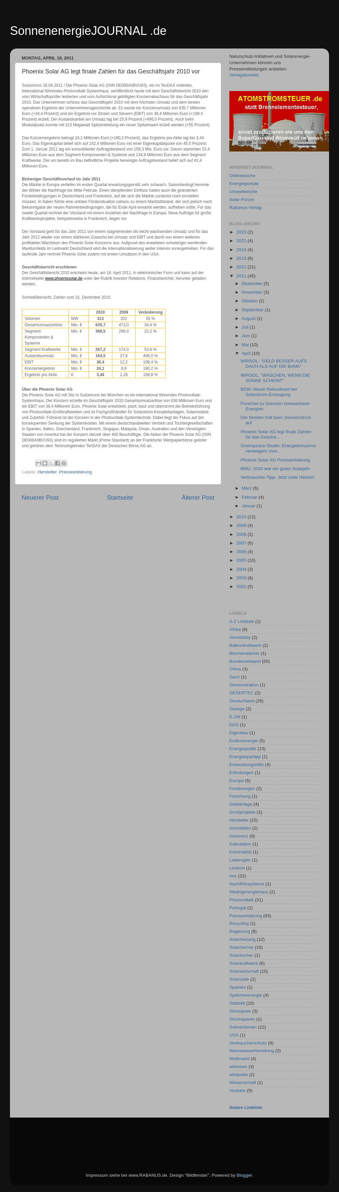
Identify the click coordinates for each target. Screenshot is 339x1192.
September (253, 309)
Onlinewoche (242, 175)
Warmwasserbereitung (251, 1050)
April (247, 353)
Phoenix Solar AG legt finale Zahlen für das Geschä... (276, 434)
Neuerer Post (40, 497)
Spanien (237, 987)
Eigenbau (238, 732)
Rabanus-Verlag (245, 207)
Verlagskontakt (244, 74)
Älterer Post (197, 497)
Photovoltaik (241, 899)
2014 (242, 249)
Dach (234, 676)
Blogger (244, 1175)
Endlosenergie (243, 740)
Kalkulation (240, 844)
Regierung (239, 931)
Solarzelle (239, 979)
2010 (242, 516)
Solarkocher (241, 955)
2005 (242, 560)
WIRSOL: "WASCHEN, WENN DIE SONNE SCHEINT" (275, 378)
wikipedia (238, 1074)
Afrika (235, 629)
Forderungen (242, 788)
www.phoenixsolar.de (63, 278)
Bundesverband (245, 661)
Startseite (120, 497)
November (253, 292)
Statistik (237, 1003)
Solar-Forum (241, 199)
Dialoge (237, 708)
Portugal (237, 907)
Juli (246, 327)
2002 (242, 586)
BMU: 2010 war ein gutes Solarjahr (275, 468)
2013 (242, 258)
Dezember (253, 283)
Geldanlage (240, 804)
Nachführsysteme (246, 883)
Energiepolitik (242, 748)
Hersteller (47, 471)
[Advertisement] (143, 1136)
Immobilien (240, 828)
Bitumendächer (244, 653)
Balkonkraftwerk (245, 645)
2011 (242, 275)
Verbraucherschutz (248, 1043)
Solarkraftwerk (243, 963)
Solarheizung (242, 939)
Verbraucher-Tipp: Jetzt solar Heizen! (277, 477)
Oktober (250, 300)
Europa (236, 780)
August (249, 318)
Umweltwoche (243, 191)
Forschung (240, 796)
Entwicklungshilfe (246, 764)
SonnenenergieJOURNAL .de (88, 31)
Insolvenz (238, 836)
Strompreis (240, 1011)
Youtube (237, 1090)
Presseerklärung (75, 471)
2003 (242, 577)
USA (234, 1035)
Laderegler (240, 859)
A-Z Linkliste (241, 621)
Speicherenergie (245, 995)
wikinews (238, 1066)
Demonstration (244, 684)
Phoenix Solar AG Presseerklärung (275, 459)
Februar (250, 497)
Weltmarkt (239, 1058)
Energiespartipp (245, 756)
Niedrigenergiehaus (248, 891)
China (235, 668)
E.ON (234, 716)
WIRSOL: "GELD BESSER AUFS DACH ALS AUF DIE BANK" (274, 363)
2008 (242, 534)
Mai (246, 344)
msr (233, 875)
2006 (242, 551)
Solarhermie (241, 947)
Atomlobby (240, 637)
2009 (242, 525)
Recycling (239, 923)
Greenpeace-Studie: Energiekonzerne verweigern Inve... (278, 448)
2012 (242, 266)
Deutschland (241, 700)
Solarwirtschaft (244, 971)
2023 (242, 232)
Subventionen (243, 1027)
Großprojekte (242, 812)
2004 (242, 569)
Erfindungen (241, 772)
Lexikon (237, 867)
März (247, 488)
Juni (246, 335)
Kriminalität (240, 851)
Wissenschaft (242, 1082)
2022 (242, 240)
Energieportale (244, 183)
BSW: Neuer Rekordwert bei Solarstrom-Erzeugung (269, 392)
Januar (249, 505)
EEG (234, 724)
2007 (242, 543)
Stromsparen (242, 1019)
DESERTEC (241, 692)
